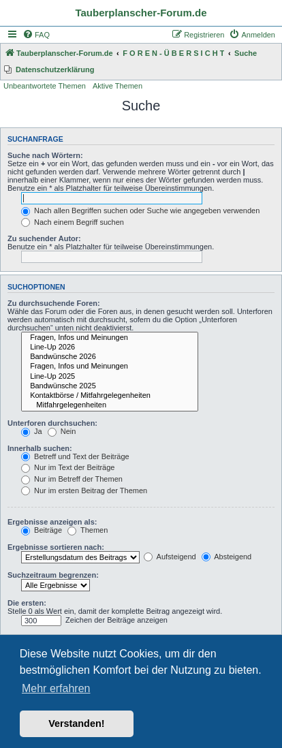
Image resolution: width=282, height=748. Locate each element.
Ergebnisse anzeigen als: (52, 522)
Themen (87, 530)
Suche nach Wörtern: (45, 155)
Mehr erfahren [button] (56, 688)
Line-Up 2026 (109, 347)
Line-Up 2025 (109, 376)
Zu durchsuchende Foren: (53, 303)
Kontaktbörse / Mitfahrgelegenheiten (109, 396)
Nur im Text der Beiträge (67, 467)
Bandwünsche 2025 (109, 386)
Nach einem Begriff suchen (72, 222)
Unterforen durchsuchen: (52, 423)
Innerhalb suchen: (39, 448)
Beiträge (41, 530)
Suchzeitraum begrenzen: (53, 575)
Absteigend (227, 556)
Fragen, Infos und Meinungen (109, 338)
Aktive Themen (117, 86)
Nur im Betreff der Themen (72, 479)
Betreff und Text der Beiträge (75, 456)
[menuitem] (36, 35)
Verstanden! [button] (76, 723)
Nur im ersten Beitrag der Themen (84, 490)
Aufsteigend (170, 556)
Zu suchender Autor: (44, 238)
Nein (62, 431)
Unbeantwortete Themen (44, 86)
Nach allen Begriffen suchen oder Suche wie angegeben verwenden (140, 210)
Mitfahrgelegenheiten (109, 405)
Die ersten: (26, 603)
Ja (31, 431)
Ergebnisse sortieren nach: (55, 547)
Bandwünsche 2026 (109, 357)
